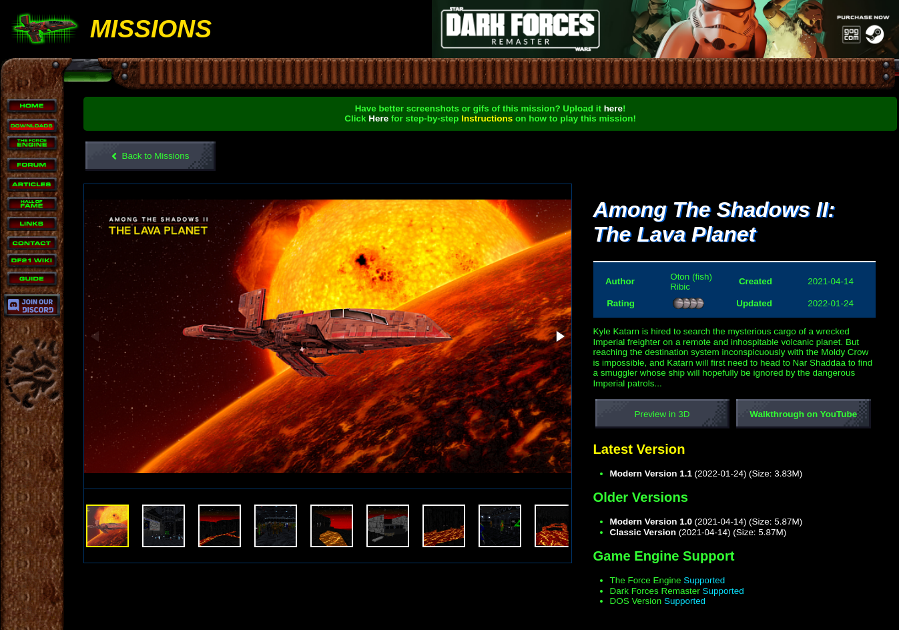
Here (379, 118)
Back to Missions (150, 156)
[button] (559, 337)
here (613, 108)
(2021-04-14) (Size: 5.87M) (706, 522)
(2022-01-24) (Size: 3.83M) (706, 473)
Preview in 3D (662, 414)
